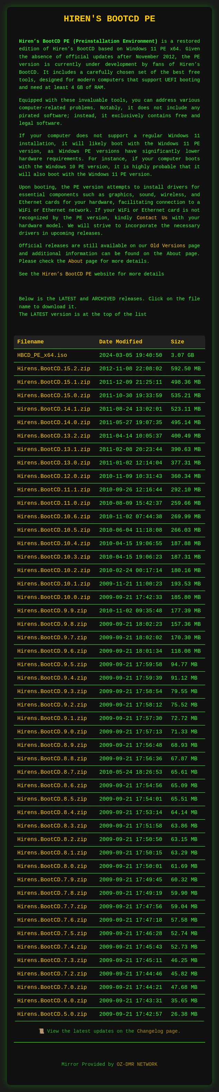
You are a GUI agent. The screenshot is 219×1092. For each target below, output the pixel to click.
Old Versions (167, 246)
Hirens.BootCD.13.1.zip (53, 450)
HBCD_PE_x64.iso (42, 355)
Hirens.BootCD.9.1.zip (52, 718)
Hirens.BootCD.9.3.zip (52, 692)
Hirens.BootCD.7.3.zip (52, 961)
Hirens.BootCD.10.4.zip (53, 544)
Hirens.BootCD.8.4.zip (52, 813)
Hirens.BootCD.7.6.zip (52, 920)
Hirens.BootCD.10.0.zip (53, 597)
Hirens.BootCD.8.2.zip (52, 839)
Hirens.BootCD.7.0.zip (52, 987)
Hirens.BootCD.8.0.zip (52, 866)
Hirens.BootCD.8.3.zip (52, 826)
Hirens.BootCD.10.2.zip (53, 571)
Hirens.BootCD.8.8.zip (52, 759)
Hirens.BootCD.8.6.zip (52, 786)
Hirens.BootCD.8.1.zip (52, 853)
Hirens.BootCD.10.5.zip (53, 530)
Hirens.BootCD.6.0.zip (52, 1001)
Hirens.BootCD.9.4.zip (52, 678)
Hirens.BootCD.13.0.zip (53, 463)
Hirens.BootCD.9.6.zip (52, 651)
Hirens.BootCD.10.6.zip (53, 517)
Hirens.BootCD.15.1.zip (53, 382)
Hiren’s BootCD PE (67, 274)
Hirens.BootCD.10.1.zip (53, 584)
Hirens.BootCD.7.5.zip (52, 934)
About (75, 261)
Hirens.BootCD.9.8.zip (52, 624)
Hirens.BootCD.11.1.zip (53, 490)
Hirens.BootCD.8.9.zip (52, 745)
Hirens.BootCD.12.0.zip (53, 476)
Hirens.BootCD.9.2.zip (52, 705)
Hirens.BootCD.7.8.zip (52, 893)
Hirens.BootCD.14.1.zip (53, 409)
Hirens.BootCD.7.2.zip (52, 974)
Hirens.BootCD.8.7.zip (52, 772)
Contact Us (152, 218)
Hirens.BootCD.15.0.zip (53, 396)
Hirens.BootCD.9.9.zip (52, 611)
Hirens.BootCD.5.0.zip (52, 1014)
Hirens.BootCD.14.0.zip (53, 423)
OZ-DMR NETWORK (137, 1064)
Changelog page (157, 1031)
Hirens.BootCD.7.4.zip (52, 947)
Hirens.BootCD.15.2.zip (53, 369)
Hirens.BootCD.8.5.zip (52, 799)
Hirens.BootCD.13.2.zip (53, 436)
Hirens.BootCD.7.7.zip (52, 907)
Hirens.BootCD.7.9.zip (52, 880)
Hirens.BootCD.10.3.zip (53, 557)
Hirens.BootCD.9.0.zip (52, 732)
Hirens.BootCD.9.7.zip (52, 638)
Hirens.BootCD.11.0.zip (53, 503)
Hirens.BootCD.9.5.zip (52, 665)
